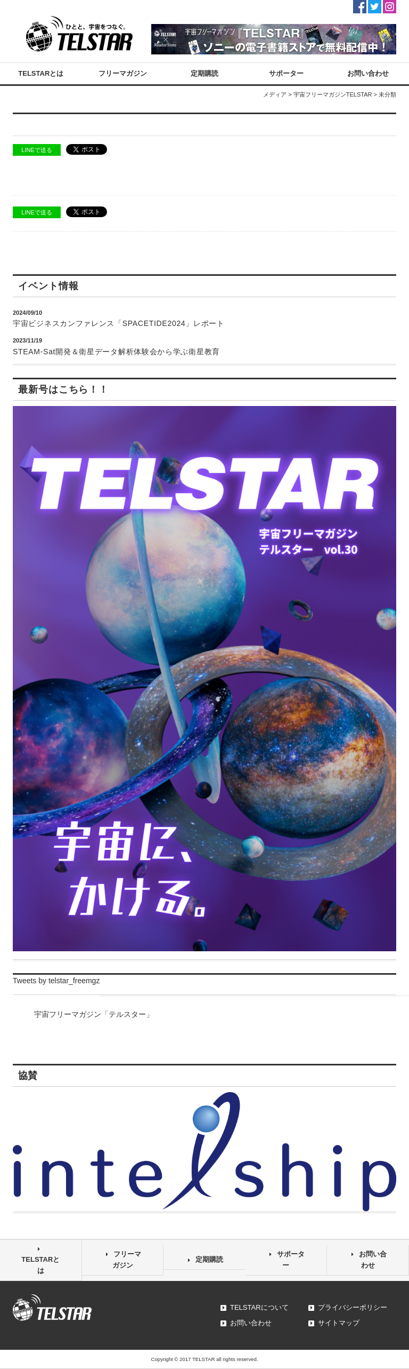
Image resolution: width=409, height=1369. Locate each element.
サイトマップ (338, 1323)
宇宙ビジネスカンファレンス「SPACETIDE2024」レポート (119, 323)
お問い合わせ (368, 73)
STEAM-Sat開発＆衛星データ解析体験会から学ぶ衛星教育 (116, 351)
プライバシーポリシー (352, 1307)
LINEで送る (36, 150)
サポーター (286, 73)
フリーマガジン (123, 73)
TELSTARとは (40, 73)
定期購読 (204, 73)
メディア (275, 94)
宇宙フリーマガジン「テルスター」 (93, 1014)
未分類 (387, 94)
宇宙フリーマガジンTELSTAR (332, 94)
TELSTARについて (259, 1307)
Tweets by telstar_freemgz (56, 980)
